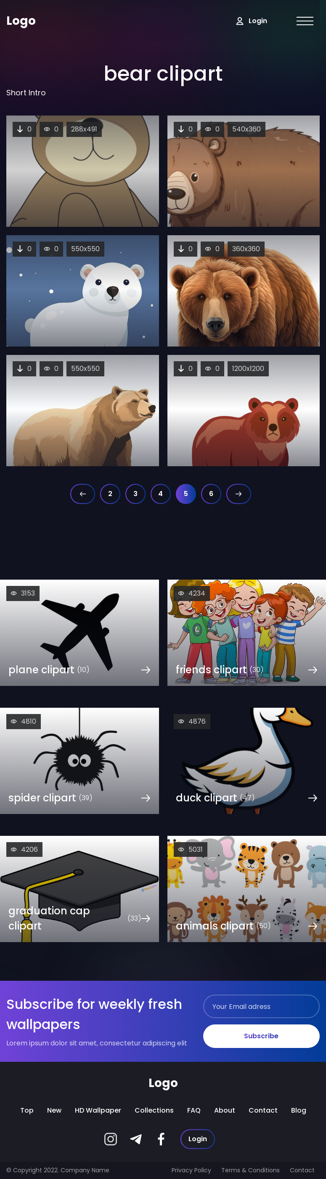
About (224, 1110)
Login (197, 1139)
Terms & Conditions (250, 1170)
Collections (154, 1110)
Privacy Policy (191, 1170)
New (54, 1110)
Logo (21, 21)
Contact (263, 1110)
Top (27, 1110)
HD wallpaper (98, 1110)
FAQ (194, 1110)
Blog (298, 1110)
